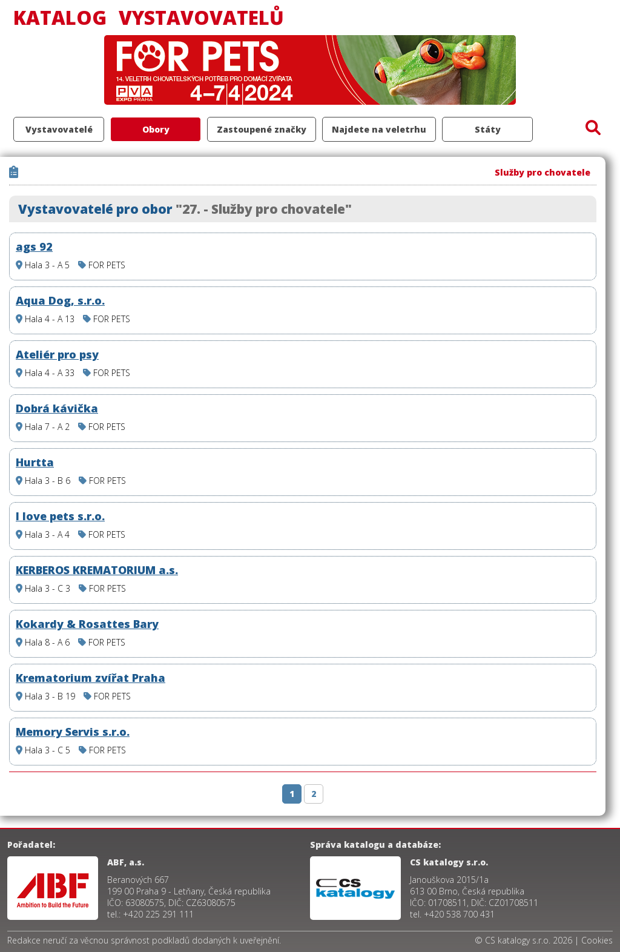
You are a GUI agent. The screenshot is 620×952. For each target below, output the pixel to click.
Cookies (597, 940)
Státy (488, 129)
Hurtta (35, 462)
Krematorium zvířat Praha (90, 677)
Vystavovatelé (59, 129)
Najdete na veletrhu (379, 129)
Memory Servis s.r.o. (73, 731)
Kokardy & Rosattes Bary (87, 623)
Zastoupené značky (261, 129)
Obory (156, 129)
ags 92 (34, 246)
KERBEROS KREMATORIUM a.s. (97, 570)
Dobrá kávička (57, 408)
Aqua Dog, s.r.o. (60, 300)
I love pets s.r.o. (60, 516)
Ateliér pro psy (57, 354)
